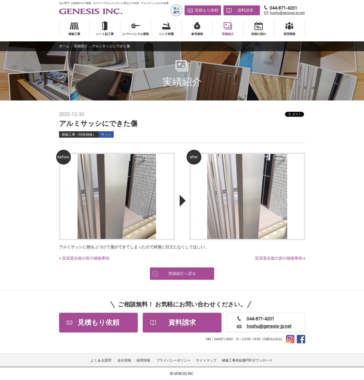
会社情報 (124, 360)
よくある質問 (101, 360)
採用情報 (143, 360)
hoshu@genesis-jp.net (287, 13)
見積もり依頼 (206, 10)
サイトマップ (206, 360)
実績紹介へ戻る (182, 273)
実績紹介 (81, 46)
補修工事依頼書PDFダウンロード (247, 360)
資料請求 (245, 10)
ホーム (64, 46)
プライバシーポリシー (173, 360)
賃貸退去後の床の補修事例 (85, 258)
